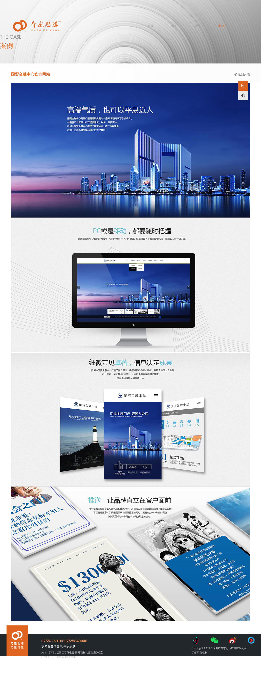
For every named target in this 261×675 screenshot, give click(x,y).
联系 (245, 26)
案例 (221, 26)
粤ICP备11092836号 (154, 666)
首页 (151, 26)
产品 (198, 26)
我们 (174, 26)
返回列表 (242, 75)
